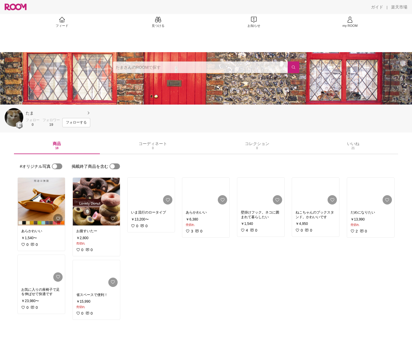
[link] (41, 201)
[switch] (57, 166)
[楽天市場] (399, 7)
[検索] (293, 67)
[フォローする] (76, 122)
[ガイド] (377, 7)
